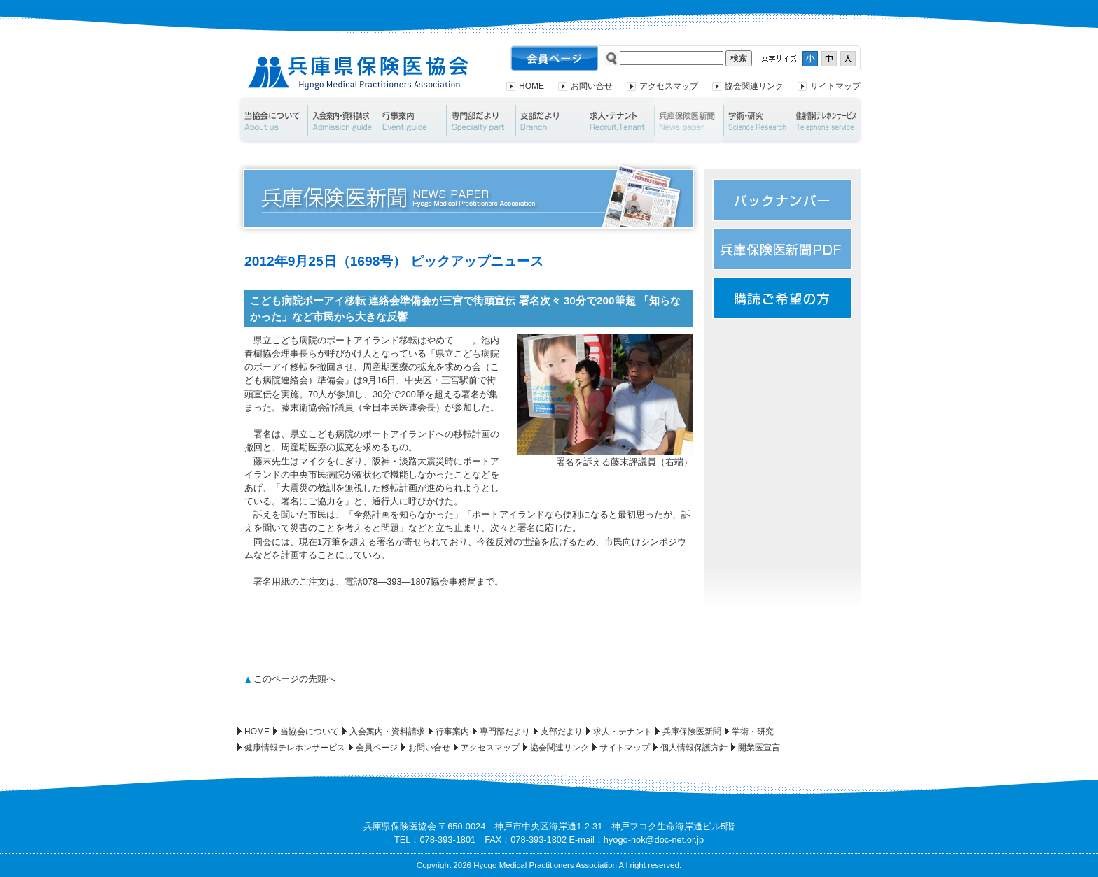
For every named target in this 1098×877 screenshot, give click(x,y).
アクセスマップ (668, 86)
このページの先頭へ (294, 678)
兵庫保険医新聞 (688, 120)
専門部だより (480, 120)
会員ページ (377, 748)
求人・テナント (619, 120)
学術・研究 (758, 120)
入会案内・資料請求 (342, 120)
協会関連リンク (754, 86)
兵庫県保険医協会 (358, 73)
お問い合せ (592, 86)
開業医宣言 (759, 748)
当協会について (272, 120)
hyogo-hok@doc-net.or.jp (654, 839)
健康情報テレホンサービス (828, 120)
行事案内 (411, 120)
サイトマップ (835, 86)
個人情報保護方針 (694, 748)
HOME (531, 86)
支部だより (550, 120)
